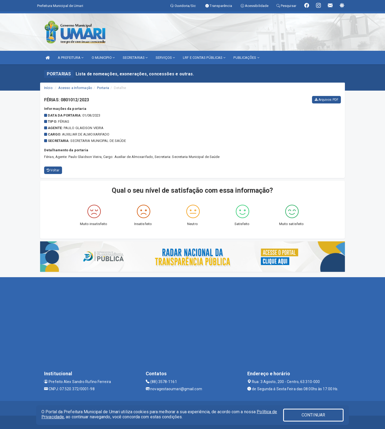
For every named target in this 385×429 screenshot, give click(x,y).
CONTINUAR (313, 415)
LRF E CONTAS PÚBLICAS (204, 58)
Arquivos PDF (326, 100)
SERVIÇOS (165, 58)
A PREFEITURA (70, 58)
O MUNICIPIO (103, 58)
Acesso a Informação (75, 88)
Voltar (53, 170)
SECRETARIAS (135, 58)
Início (48, 88)
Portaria (103, 88)
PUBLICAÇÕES (246, 58)
